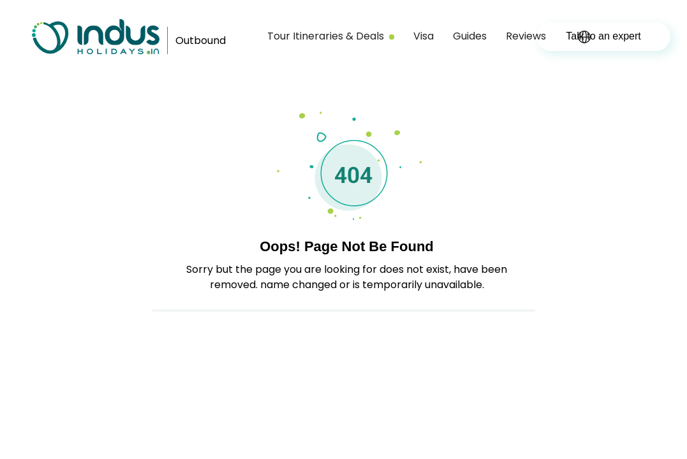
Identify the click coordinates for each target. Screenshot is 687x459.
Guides (470, 36)
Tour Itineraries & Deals (330, 36)
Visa (423, 36)
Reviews (526, 36)
